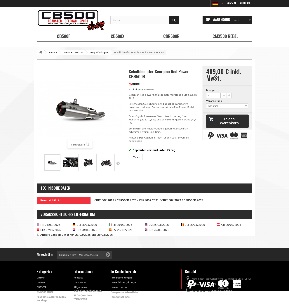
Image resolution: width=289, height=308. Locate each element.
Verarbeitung (214, 101)
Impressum (80, 282)
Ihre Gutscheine (120, 296)
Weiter (118, 163)
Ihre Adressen (119, 287)
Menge (210, 90)
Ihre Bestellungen (121, 277)
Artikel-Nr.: (135, 89)
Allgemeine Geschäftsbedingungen (88, 288)
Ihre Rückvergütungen (123, 282)
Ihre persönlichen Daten (124, 292)
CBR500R (171, 36)
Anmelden (245, 3)
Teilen (135, 157)
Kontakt (231, 3)
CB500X (117, 36)
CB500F (63, 36)
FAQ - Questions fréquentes (83, 297)
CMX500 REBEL (225, 36)
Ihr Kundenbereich (123, 271)
